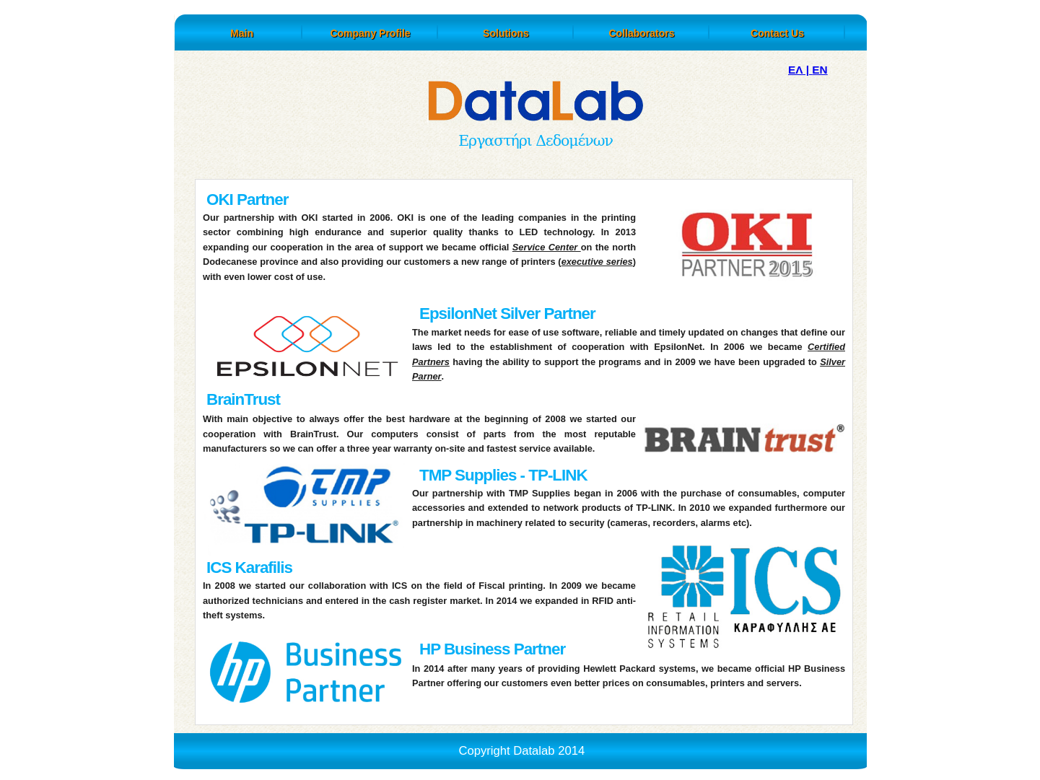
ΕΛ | (800, 69)
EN (819, 69)
